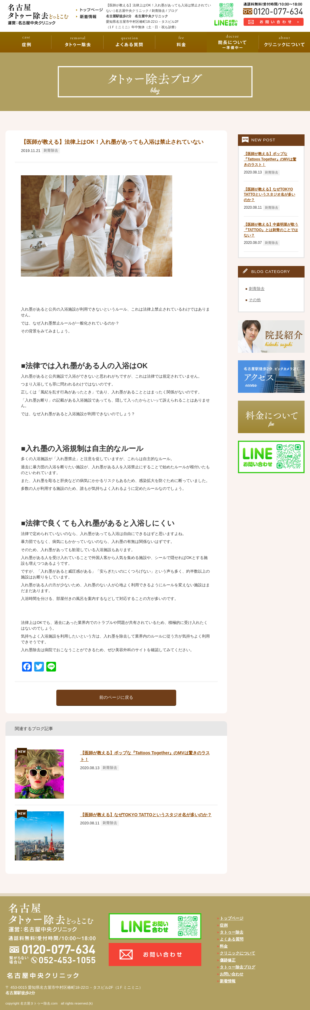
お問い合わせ (231, 974)
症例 (224, 925)
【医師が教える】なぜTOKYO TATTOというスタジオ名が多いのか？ (146, 814)
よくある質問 (231, 939)
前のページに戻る (116, 697)
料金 (224, 946)
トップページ (231, 918)
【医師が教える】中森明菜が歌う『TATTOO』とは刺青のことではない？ (271, 229)
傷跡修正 (228, 960)
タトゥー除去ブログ (237, 967)
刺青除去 (51, 150)
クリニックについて (237, 953)
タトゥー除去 (231, 932)
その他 (255, 300)
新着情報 (228, 981)
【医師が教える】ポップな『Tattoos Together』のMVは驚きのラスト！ (270, 159)
